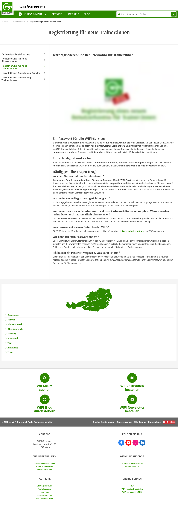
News (132, 486)
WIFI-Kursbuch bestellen (132, 489)
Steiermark (13, 338)
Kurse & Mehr (31, 14)
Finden (173, 14)
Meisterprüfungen (44, 495)
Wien (10, 352)
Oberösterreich (15, 329)
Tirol (10, 343)
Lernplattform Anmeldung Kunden (21, 73)
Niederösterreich (16, 324)
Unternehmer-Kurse (44, 466)
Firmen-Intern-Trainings (45, 463)
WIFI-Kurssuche (132, 466)
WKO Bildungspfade (44, 498)
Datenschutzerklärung (133, 231)
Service (57, 14)
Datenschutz (154, 422)
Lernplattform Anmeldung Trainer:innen (16, 79)
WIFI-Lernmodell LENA (132, 492)
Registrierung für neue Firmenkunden (14, 60)
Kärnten (11, 320)
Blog (87, 14)
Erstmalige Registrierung (16, 54)
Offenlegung (140, 422)
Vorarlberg (13, 347)
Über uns (73, 14)
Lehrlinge (45, 492)
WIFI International (44, 470)
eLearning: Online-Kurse (132, 463)
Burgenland (13, 315)
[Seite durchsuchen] (146, 14)
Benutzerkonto (19, 22)
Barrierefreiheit (124, 422)
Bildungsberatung (44, 486)
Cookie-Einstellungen (103, 422)
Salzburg (12, 333)
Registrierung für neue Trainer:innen (14, 67)
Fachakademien (44, 489)
